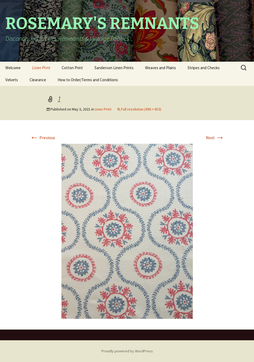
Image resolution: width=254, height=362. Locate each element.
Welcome (13, 67)
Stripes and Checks (203, 67)
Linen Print (41, 67)
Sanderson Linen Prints (114, 67)
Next (215, 137)
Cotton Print (72, 67)
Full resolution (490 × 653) (141, 109)
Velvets (11, 79)
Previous (42, 137)
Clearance (38, 79)
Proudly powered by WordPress (127, 351)
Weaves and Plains (160, 67)
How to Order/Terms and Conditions (88, 79)
